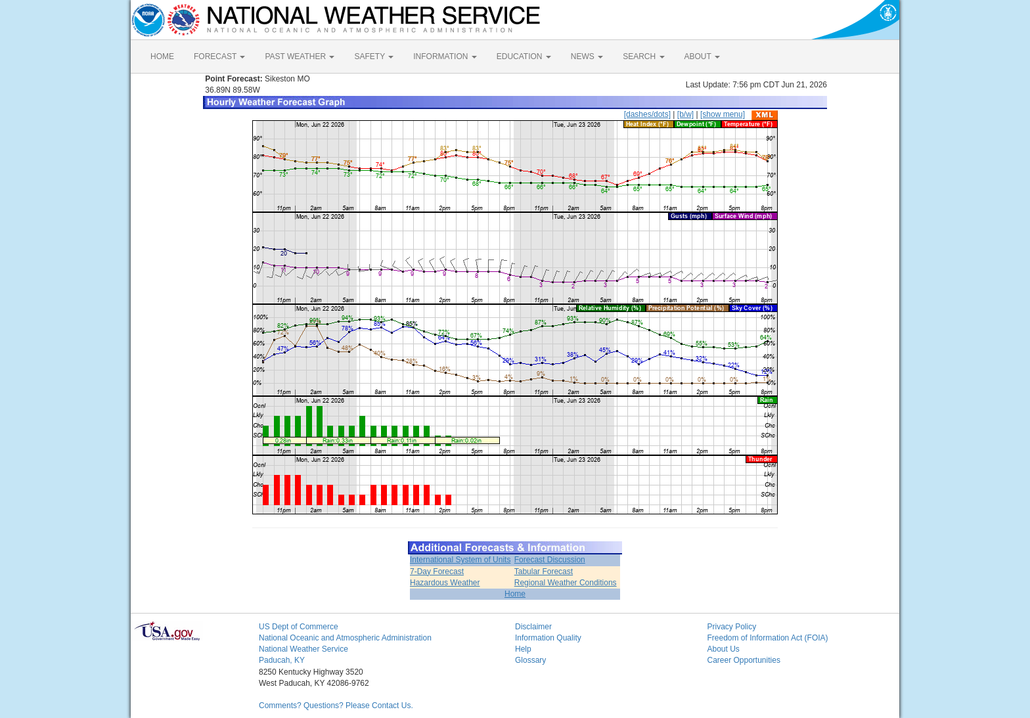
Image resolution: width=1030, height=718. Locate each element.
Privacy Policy (732, 626)
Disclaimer (533, 626)
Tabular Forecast (543, 571)
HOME (162, 56)
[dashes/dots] (647, 114)
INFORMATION (444, 56)
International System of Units (460, 559)
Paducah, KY (282, 660)
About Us (723, 649)
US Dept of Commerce (298, 626)
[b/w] (685, 114)
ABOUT (702, 56)
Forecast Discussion (549, 559)
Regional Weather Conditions (565, 582)
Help (523, 649)
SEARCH (643, 56)
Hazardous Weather (445, 582)
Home (515, 593)
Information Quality (548, 637)
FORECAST (219, 56)
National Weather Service (303, 649)
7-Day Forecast (437, 571)
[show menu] (722, 114)
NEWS (587, 56)
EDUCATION (524, 56)
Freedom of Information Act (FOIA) (767, 637)
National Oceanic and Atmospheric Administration (345, 637)
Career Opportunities (743, 660)
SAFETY (373, 56)
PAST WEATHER (299, 56)
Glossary (530, 660)
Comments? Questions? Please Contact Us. (336, 705)
